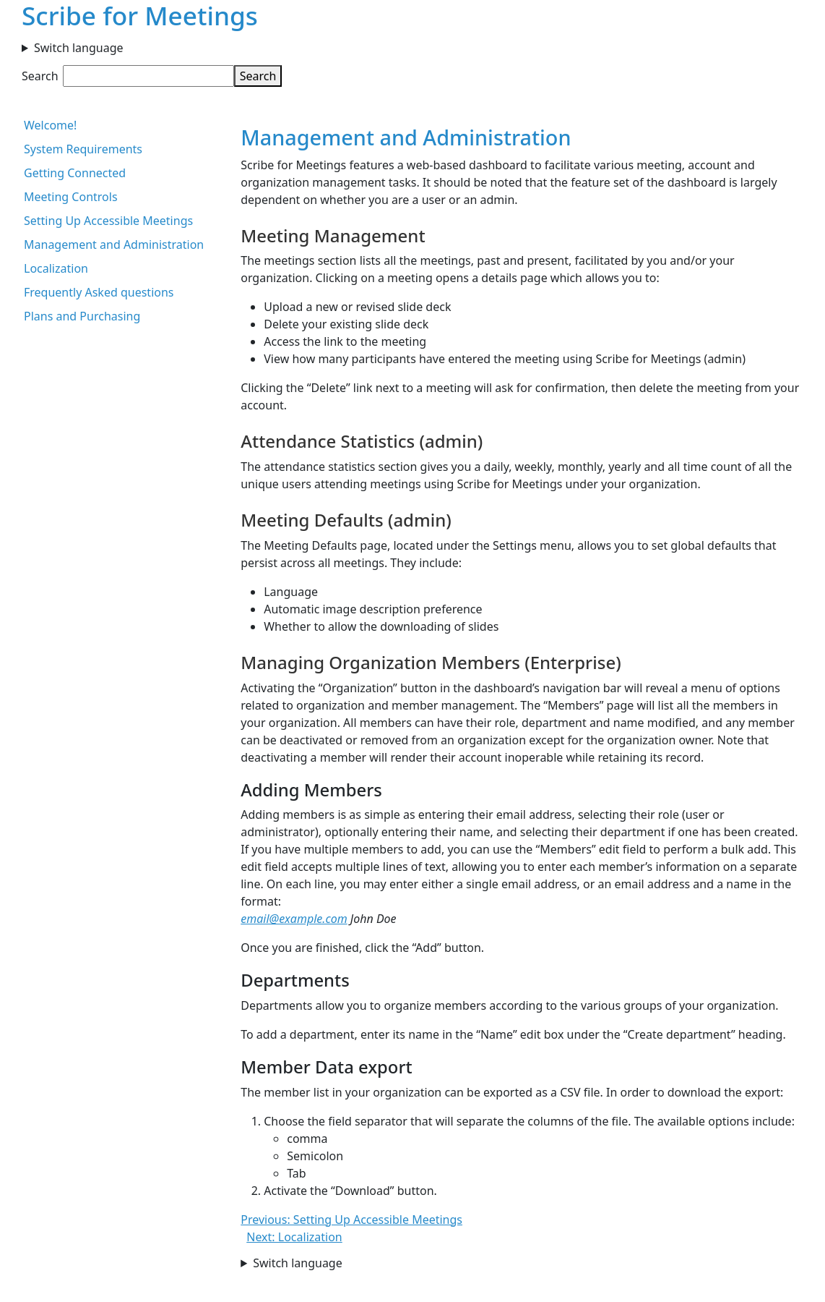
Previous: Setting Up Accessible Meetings (351, 1219)
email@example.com (294, 919)
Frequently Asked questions (99, 292)
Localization (56, 268)
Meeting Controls (71, 197)
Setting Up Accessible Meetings (108, 221)
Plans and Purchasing (82, 316)
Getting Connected (75, 173)
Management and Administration (114, 244)
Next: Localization (294, 1237)
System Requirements (83, 149)
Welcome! (50, 125)
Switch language (79, 48)
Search (40, 76)
